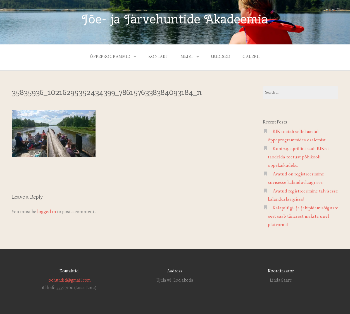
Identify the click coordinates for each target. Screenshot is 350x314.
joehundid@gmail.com (69, 280)
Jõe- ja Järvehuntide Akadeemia (175, 19)
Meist (186, 56)
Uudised (220, 56)
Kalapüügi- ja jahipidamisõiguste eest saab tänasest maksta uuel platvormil (303, 216)
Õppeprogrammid (110, 56)
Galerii (251, 56)
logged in (46, 211)
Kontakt (158, 56)
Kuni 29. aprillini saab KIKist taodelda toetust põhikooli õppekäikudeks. (298, 157)
